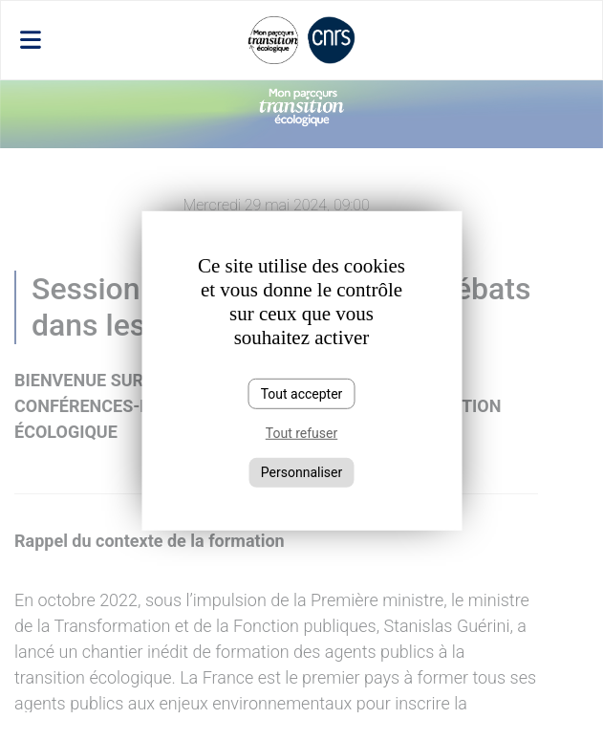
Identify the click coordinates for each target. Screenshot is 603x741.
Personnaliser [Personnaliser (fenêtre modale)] (301, 472)
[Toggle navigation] (101, 40)
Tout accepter (302, 393)
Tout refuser (301, 433)
